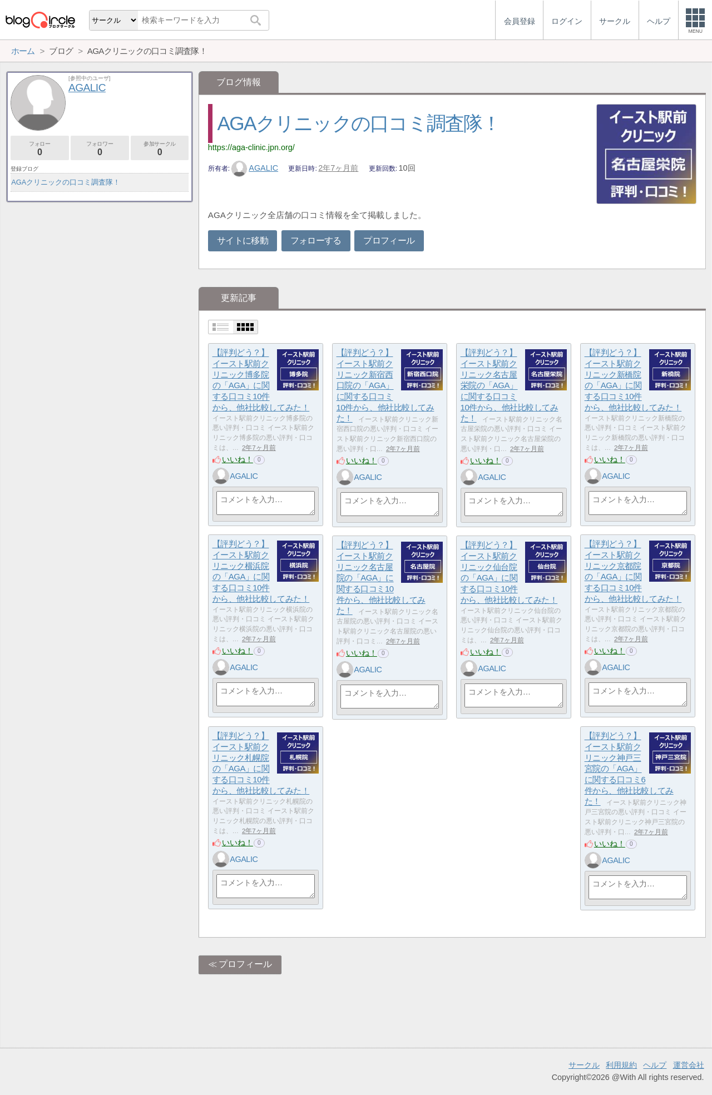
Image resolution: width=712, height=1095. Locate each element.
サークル (584, 1065)
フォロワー (100, 149)
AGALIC (254, 167)
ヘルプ (654, 1065)
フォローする (316, 240)
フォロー (40, 149)
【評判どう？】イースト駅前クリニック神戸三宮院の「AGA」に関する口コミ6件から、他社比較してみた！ (629, 768)
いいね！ (237, 459)
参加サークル (160, 149)
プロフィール (388, 240)
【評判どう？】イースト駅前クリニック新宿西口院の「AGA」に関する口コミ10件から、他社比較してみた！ (385, 385)
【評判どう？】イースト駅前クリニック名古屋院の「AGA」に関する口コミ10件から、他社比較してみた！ (381, 578)
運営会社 (688, 1065)
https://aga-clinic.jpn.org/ (251, 147)
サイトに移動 (242, 240)
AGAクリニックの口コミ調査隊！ (359, 123)
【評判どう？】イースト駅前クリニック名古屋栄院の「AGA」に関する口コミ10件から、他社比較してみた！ (509, 385)
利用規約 (621, 1065)
